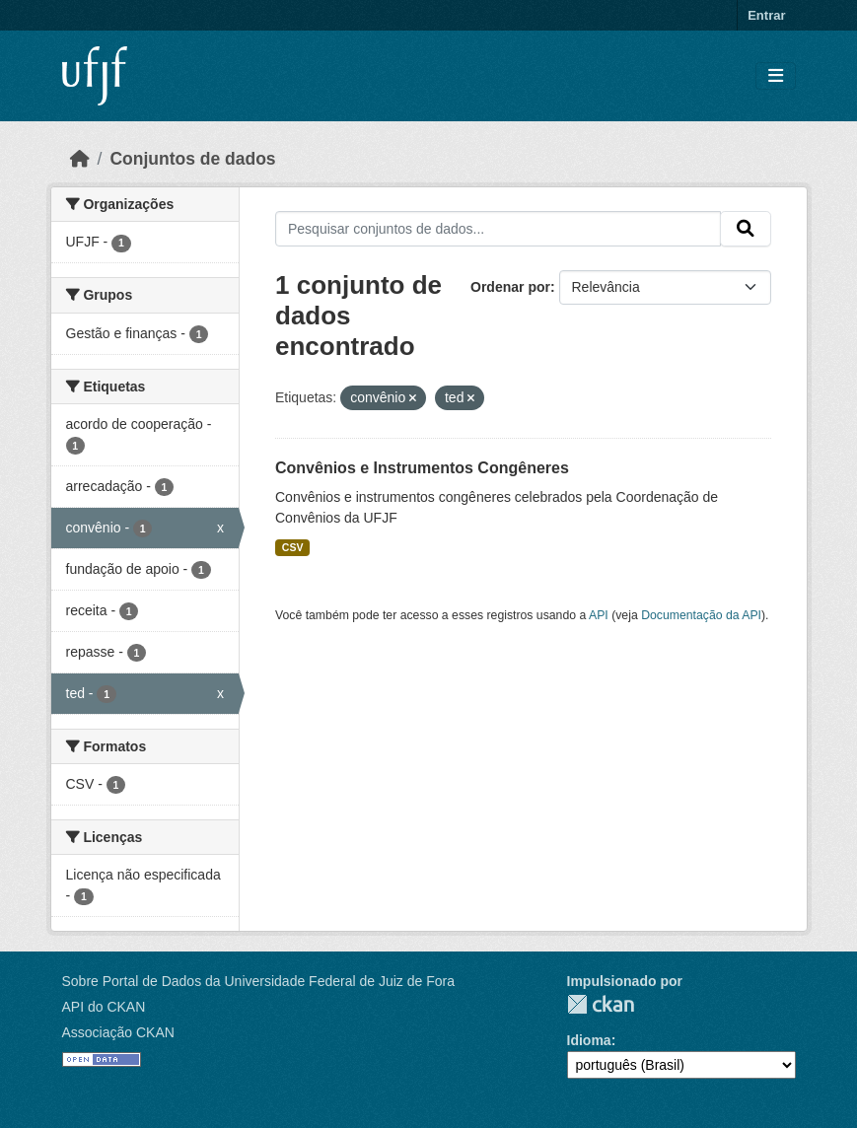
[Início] (80, 159)
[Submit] (745, 229)
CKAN (600, 1004)
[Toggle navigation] (775, 76)
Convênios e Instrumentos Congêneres (422, 467)
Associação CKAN (118, 1032)
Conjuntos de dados (192, 159)
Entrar (766, 15)
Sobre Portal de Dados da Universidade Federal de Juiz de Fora (258, 981)
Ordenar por (510, 287)
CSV (293, 547)
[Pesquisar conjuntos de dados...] (498, 229)
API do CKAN (104, 1007)
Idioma (589, 1040)
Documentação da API (701, 615)
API (598, 615)
